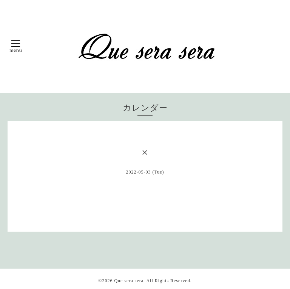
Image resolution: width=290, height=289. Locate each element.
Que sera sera (128, 280)
